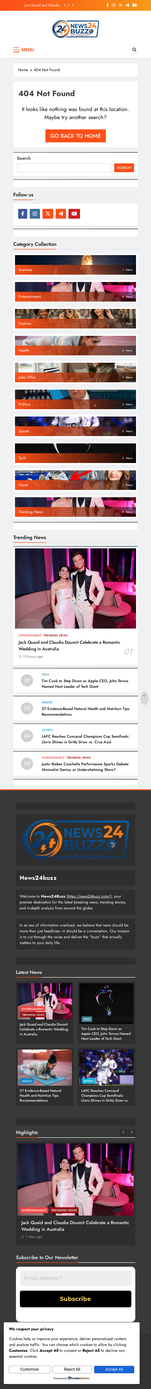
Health (47, 702)
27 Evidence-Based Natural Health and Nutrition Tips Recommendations (40, 1095)
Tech (45, 674)
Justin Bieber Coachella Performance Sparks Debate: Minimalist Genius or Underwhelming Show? (85, 766)
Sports (47, 730)
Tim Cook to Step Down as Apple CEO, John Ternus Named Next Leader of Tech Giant (85, 683)
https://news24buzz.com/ (89, 896)
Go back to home (75, 136)
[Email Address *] (75, 1278)
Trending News (55, 635)
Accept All (114, 1369)
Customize (29, 1369)
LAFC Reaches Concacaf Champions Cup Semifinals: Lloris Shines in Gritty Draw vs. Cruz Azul (86, 739)
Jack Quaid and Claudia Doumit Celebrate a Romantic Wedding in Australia (42, 5)
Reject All (72, 1369)
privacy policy (85, 1314)
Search (24, 158)
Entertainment (30, 635)
